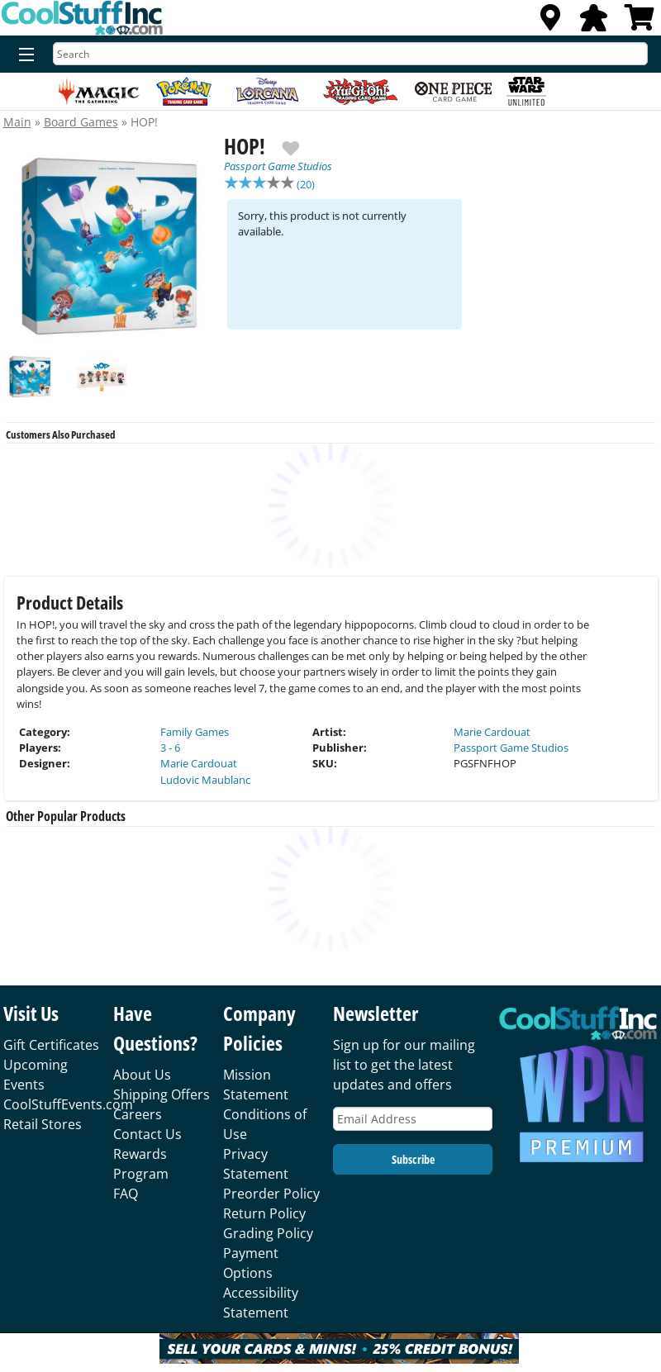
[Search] (350, 53)
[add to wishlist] (291, 142)
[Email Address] (412, 1119)
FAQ (125, 1193)
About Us (142, 1075)
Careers (137, 1114)
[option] (112, 246)
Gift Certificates (51, 1045)
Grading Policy (268, 1233)
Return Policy (264, 1213)
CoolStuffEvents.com (68, 1104)
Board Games (81, 122)
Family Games (194, 731)
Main (17, 122)
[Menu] (22, 55)
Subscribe (413, 1159)
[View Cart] (639, 22)
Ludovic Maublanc (205, 779)
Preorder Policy (271, 1193)
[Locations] (550, 22)
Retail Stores (42, 1124)
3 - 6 (170, 747)
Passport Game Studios (278, 166)
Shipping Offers (161, 1094)
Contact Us (147, 1134)
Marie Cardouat (198, 763)
